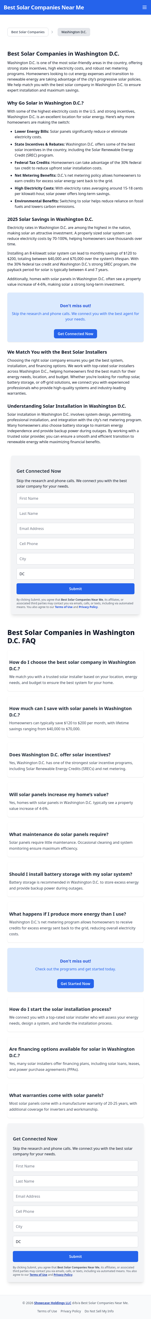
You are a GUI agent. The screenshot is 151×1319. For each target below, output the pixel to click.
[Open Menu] (144, 7)
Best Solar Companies (28, 32)
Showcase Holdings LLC (52, 1303)
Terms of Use (64, 607)
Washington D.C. (74, 32)
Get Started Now (75, 983)
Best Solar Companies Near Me (44, 7)
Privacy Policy (88, 607)
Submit (75, 588)
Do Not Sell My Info (99, 1311)
